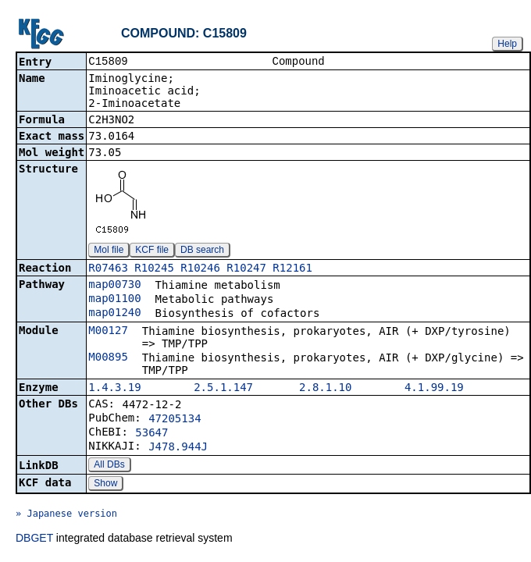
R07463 (108, 269)
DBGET (34, 539)
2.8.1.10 (325, 388)
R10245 (154, 269)
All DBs (109, 466)
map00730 (114, 285)
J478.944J (178, 448)
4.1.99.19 (434, 388)
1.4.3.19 (114, 388)
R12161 (292, 269)
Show (105, 484)
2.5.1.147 (223, 388)
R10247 (246, 269)
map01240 (114, 314)
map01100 (114, 299)
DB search (202, 251)
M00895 (108, 358)
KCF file (152, 251)
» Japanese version (66, 515)
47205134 (174, 420)
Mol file (108, 251)
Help (507, 43)
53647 (151, 434)
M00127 (108, 331)
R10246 (200, 269)
